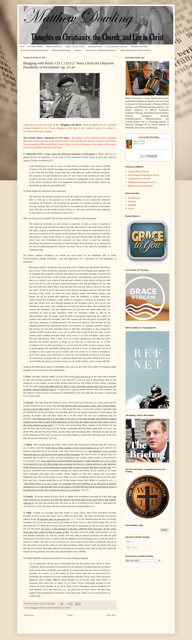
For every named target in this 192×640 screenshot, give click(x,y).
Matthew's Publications (54, 46)
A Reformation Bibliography (61, 50)
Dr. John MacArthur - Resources (116, 46)
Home (22, 46)
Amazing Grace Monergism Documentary (34, 50)
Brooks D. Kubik (140, 144)
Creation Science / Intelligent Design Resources (100, 50)
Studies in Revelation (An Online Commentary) (135, 50)
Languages (77, 50)
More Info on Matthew (35, 46)
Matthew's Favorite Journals (75, 46)
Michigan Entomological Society (142, 182)
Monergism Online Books (139, 46)
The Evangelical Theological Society (143, 175)
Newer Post (29, 615)
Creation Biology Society (138, 171)
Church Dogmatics (54, 608)
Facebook (132, 201)
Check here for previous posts (37, 124)
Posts (130, 542)
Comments (132, 547)
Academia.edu (134, 198)
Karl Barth (66, 608)
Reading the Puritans (95, 46)
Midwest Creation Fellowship (140, 186)
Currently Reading (148, 137)
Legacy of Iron (139, 141)
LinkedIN (132, 205)
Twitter (131, 209)
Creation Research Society (139, 178)
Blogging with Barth (38, 608)
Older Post (111, 615)
